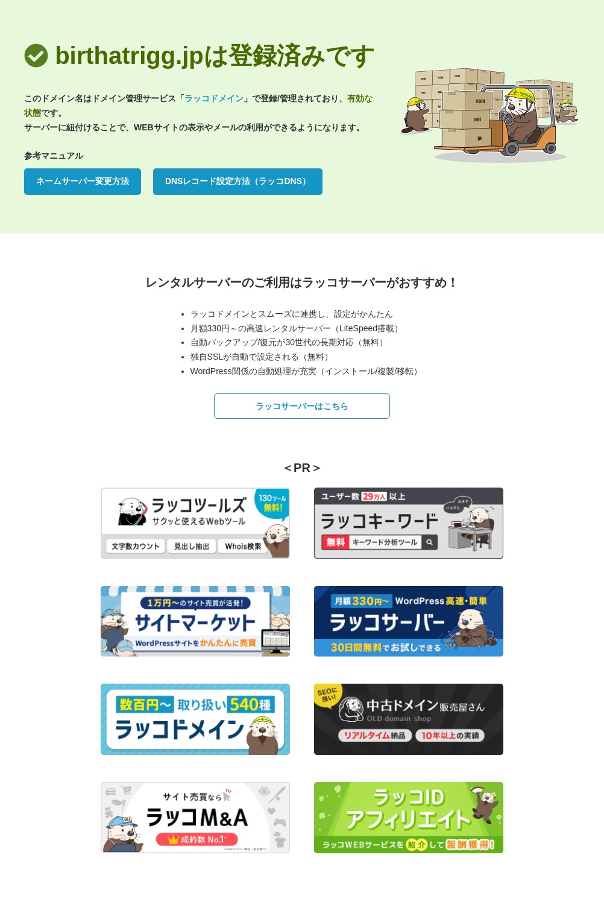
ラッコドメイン (214, 98)
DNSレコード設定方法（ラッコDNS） (237, 181)
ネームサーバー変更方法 (82, 181)
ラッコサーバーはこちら (302, 406)
